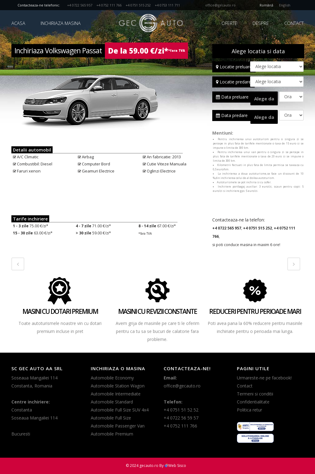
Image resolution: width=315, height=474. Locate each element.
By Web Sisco (172, 465)
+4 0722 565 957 (80, 5)
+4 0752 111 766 (109, 5)
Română (266, 5)
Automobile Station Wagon (118, 386)
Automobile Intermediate (116, 394)
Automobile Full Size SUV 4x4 (120, 410)
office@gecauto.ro (220, 5)
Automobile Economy (112, 378)
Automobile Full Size (111, 418)
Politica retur (249, 410)
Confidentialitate (253, 402)
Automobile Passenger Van (118, 426)
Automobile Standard (112, 402)
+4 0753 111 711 (167, 5)
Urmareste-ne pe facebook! (264, 378)
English (284, 5)
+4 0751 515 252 (139, 5)
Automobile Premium (112, 434)
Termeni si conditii (255, 394)
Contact (245, 386)
